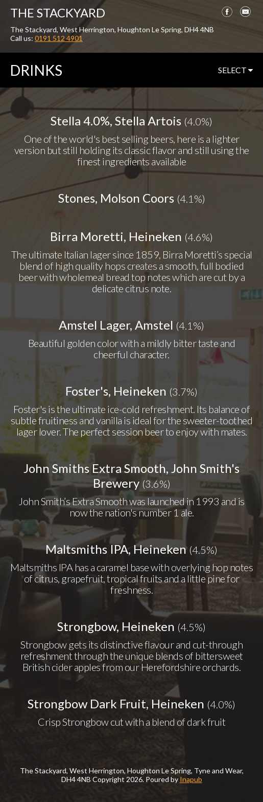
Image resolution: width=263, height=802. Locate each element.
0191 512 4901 (59, 38)
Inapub (191, 779)
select (235, 70)
